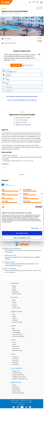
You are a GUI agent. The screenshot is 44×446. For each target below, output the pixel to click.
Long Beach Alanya (17, 373)
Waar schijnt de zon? (17, 334)
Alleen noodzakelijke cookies (22, 238)
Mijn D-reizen (15, 346)
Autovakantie (15, 364)
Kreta (13, 314)
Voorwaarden (14, 402)
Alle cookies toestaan (22, 233)
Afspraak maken (16, 391)
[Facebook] (14, 407)
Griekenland (15, 291)
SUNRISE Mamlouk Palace (19, 376)
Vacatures (22, 402)
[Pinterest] (30, 407)
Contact (14, 344)
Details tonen (35, 228)
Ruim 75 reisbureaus (10, 268)
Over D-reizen (15, 348)
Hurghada (14, 320)
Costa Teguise (17, 13)
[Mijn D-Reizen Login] (37, 2)
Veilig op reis (23, 400)
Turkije (14, 288)
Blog (13, 328)
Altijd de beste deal (10, 255)
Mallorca (14, 318)
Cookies (30, 400)
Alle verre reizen (16, 308)
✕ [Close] (39, 54)
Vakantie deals (16, 330)
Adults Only (15, 360)
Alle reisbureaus (16, 389)
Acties (14, 342)
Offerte (14, 385)
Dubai (13, 300)
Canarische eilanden (17, 322)
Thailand (14, 306)
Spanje (5, 13)
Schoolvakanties (16, 332)
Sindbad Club (15, 371)
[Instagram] (18, 407)
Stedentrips (15, 362)
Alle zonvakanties (16, 293)
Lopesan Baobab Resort (18, 374)
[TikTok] (26, 407)
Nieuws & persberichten (18, 393)
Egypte (14, 290)
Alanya (14, 316)
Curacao (14, 304)
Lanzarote (10, 13)
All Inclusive (15, 356)
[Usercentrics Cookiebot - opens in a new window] (35, 207)
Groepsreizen (15, 387)
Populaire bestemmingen (18, 336)
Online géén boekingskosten (13, 248)
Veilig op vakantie (10, 262)
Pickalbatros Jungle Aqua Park (19, 378)
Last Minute (15, 358)
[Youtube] (22, 407)
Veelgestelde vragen (17, 350)
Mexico (14, 302)
